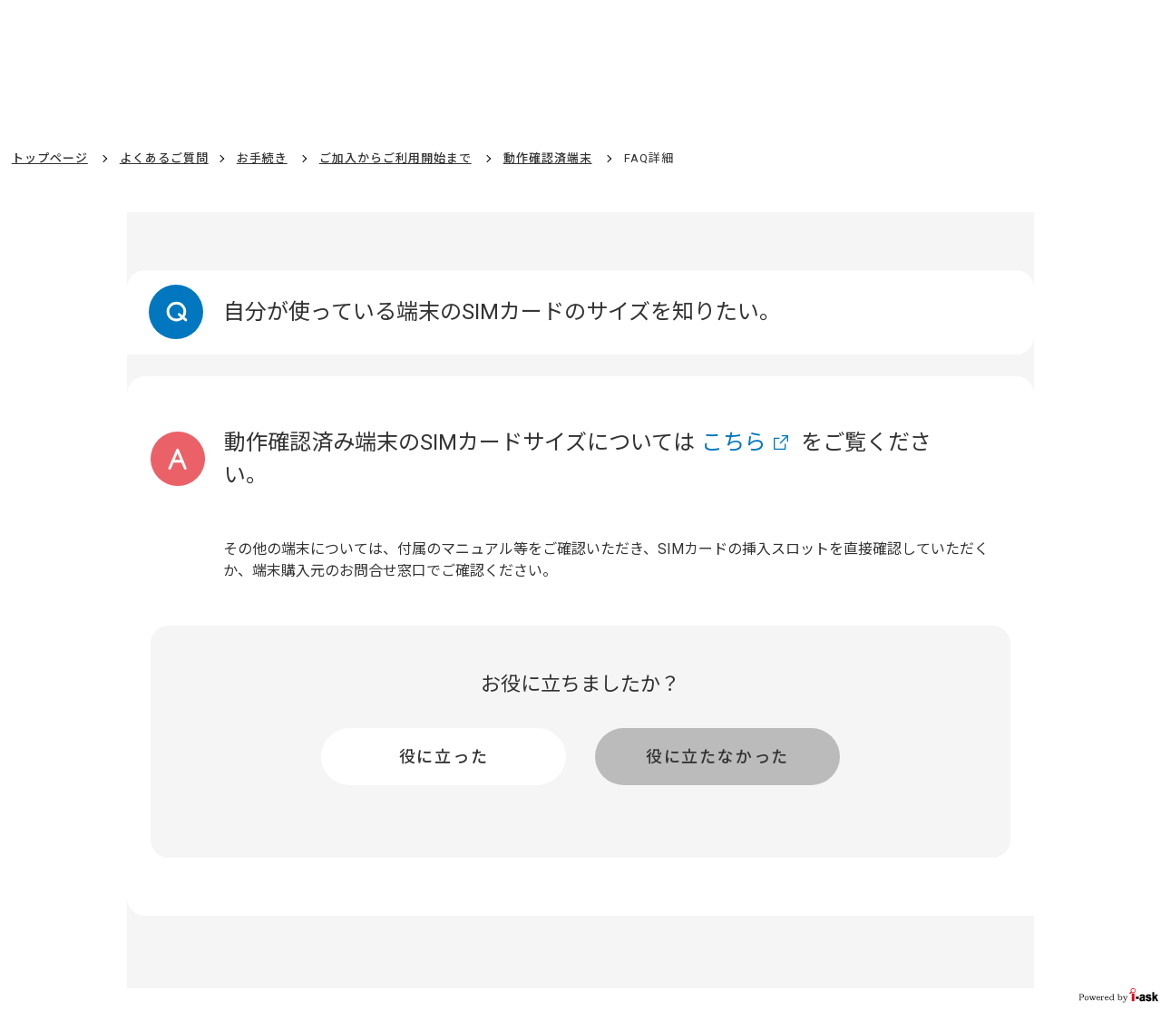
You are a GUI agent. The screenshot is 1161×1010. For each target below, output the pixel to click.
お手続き (262, 158)
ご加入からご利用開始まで (395, 158)
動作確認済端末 (547, 158)
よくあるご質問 (164, 158)
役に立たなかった (717, 756)
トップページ (50, 158)
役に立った (444, 756)
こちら (733, 442)
